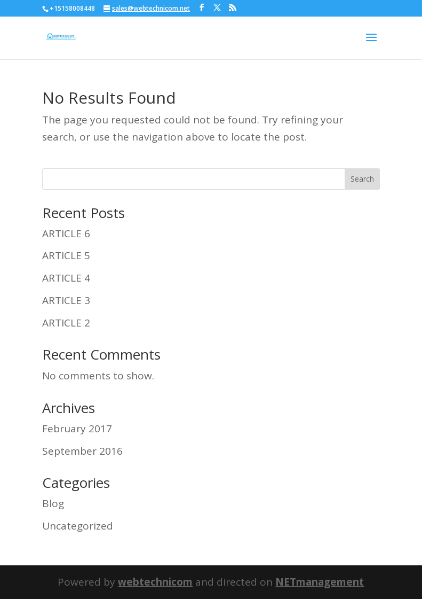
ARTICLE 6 (66, 233)
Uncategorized (77, 526)
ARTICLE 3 (66, 300)
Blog (53, 503)
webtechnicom (155, 582)
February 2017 (77, 428)
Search (362, 179)
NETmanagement (319, 582)
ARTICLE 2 (66, 323)
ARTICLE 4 (66, 278)
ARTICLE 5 (66, 255)
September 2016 (82, 451)
